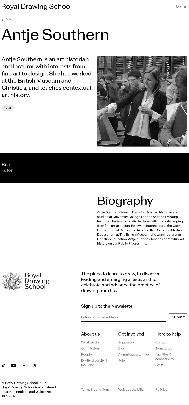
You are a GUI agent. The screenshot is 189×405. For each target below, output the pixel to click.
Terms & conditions (95, 389)
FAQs (159, 365)
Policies (161, 389)
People (86, 354)
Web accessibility (131, 389)
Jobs (122, 360)
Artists (9, 19)
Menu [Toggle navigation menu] (181, 7)
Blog (121, 348)
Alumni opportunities (134, 354)
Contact (161, 342)
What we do (90, 342)
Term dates (163, 348)
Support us (126, 342)
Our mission (90, 348)
